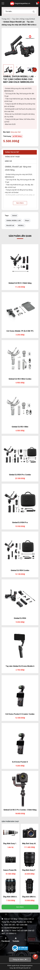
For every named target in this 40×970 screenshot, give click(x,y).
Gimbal (14, 215)
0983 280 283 (9, 925)
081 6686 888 (22, 925)
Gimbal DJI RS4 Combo (20, 570)
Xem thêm (20, 907)
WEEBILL (21, 225)
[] (20, 959)
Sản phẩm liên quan (20, 236)
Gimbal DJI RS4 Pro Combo (20, 475)
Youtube (15, 939)
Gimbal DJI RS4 (20, 618)
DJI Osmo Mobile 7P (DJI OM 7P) (20, 331)
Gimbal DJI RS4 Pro (20, 522)
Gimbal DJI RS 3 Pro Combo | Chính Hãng (20, 810)
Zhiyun (27, 220)
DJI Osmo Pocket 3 (20, 762)
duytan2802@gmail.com (13, 928)
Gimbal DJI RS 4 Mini (20, 427)
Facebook (6, 939)
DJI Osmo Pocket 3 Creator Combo (20, 714)
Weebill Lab (10, 225)
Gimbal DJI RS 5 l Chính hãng (20, 283)
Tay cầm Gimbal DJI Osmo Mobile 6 (20, 666)
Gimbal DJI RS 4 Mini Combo (20, 379)
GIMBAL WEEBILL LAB (13, 220)
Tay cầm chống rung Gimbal (23, 19)
